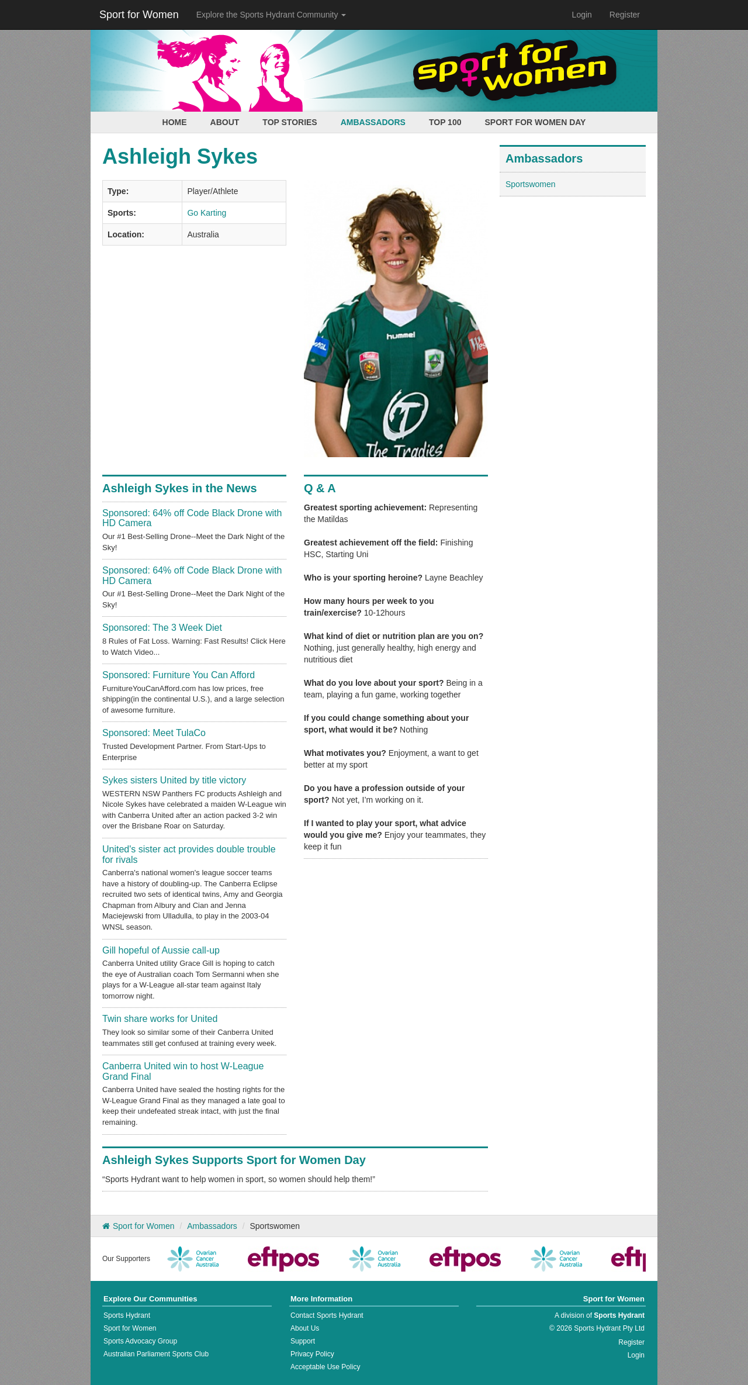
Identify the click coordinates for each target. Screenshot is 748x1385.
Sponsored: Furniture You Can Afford (178, 675)
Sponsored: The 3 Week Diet (162, 628)
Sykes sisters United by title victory (174, 780)
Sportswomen (530, 184)
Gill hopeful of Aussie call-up (161, 950)
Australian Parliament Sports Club (156, 1354)
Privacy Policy (312, 1354)
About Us (304, 1328)
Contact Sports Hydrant (326, 1315)
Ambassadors (373, 122)
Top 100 (445, 122)
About (225, 122)
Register (625, 14)
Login (582, 14)
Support (302, 1341)
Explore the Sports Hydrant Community (271, 14)
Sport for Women (139, 14)
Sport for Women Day (535, 122)
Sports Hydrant (126, 1315)
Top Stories (289, 122)
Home (174, 122)
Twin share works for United (159, 1019)
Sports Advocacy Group (140, 1341)
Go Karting (206, 212)
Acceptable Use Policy (325, 1367)
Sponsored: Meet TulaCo (154, 733)
